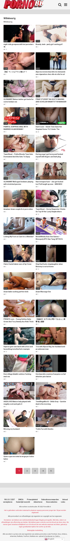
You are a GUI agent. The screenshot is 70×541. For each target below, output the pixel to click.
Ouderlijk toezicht (23, 502)
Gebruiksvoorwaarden (50, 499)
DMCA (20, 499)
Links (63, 502)
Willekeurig (8, 22)
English (49, 539)
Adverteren (38, 502)
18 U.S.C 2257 (9, 499)
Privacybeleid (32, 499)
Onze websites (51, 502)
